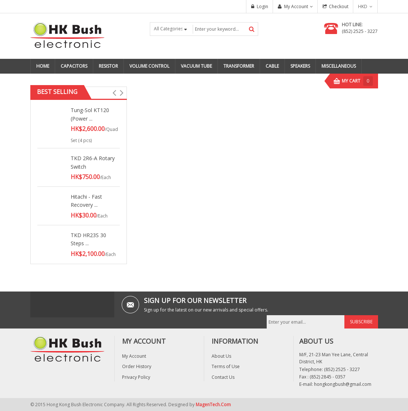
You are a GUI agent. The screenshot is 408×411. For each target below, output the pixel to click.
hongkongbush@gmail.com (342, 384)
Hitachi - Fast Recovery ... (86, 200)
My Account (296, 6)
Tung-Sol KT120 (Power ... (90, 114)
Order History (136, 366)
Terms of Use (226, 366)
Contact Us (223, 377)
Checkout (338, 6)
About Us (221, 356)
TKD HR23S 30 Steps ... (88, 239)
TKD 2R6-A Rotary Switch (93, 162)
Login (262, 6)
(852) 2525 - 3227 (360, 31)
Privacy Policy (136, 377)
